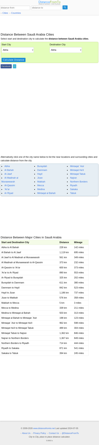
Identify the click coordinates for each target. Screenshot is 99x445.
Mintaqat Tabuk (77, 174)
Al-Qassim (10, 185)
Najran (73, 178)
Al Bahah (9, 170)
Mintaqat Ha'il (77, 170)
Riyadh (73, 185)
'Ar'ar (7, 189)
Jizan (40, 178)
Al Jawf (8, 174)
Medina (41, 189)
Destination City (57, 44)
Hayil (39, 174)
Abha (7, 166)
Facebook (6, 66)
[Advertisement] (49, 23)
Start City (6, 44)
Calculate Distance (13, 60)
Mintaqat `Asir (77, 166)
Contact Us (54, 433)
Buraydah (42, 166)
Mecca (40, 185)
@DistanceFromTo (70, 433)
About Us (26, 433)
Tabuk (73, 193)
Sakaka (74, 189)
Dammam (42, 170)
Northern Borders (79, 181)
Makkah (41, 181)
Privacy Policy (39, 433)
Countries (16, 13)
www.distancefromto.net (44, 428)
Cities (5, 13)
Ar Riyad (9, 193)
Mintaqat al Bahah (46, 193)
